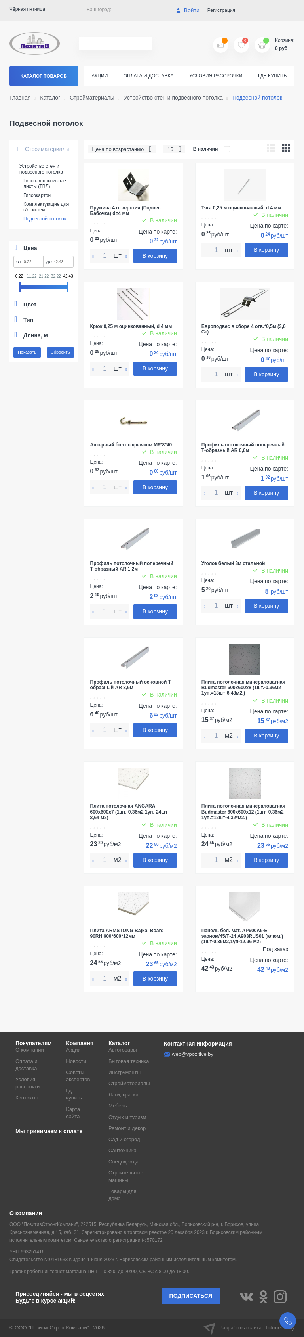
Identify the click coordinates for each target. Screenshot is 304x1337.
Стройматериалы (43, 149)
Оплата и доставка (149, 76)
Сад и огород (124, 1139)
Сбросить (60, 352)
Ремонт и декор (127, 1128)
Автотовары (122, 1050)
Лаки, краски (123, 1095)
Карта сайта (73, 1112)
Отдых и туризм (127, 1117)
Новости (76, 1061)
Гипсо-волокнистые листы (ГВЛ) (44, 183)
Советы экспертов (78, 1075)
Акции (99, 76)
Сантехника (122, 1150)
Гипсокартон (37, 195)
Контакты (26, 1098)
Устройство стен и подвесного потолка (41, 168)
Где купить (272, 76)
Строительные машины (125, 1176)
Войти (188, 10)
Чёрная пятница (27, 9)
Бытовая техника (128, 1061)
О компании (29, 1050)
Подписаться (190, 1296)
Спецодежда (123, 1162)
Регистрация (221, 10)
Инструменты (124, 1072)
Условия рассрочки (215, 76)
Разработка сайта (248, 1328)
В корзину (155, 256)
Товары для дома (122, 1194)
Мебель (117, 1106)
